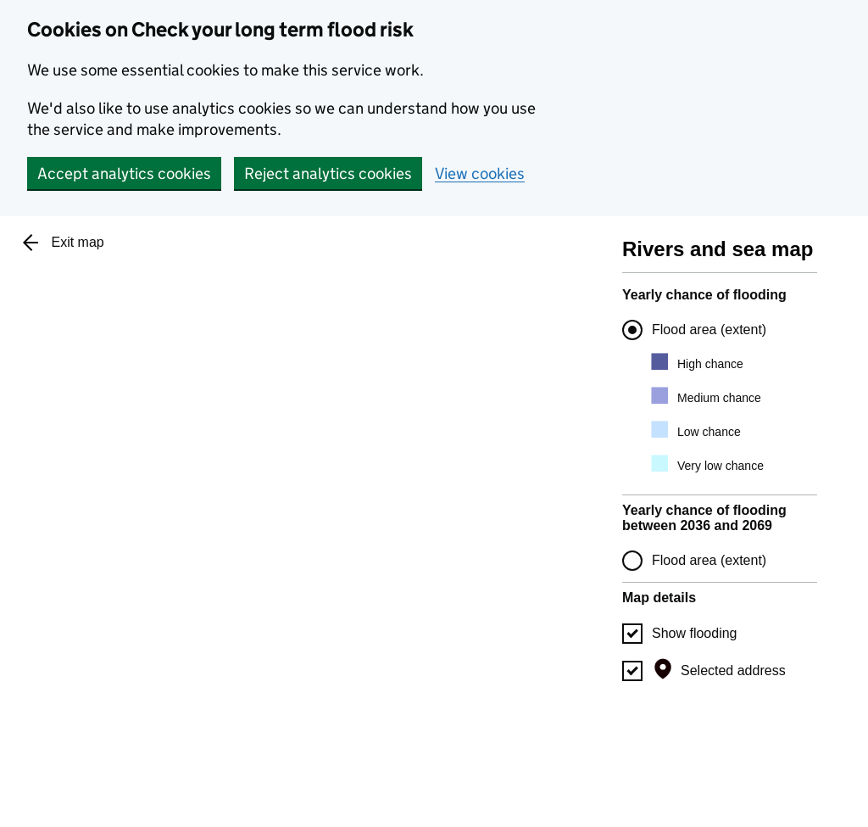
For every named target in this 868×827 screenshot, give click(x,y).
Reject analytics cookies (328, 173)
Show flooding (694, 633)
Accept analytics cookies (124, 173)
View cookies (480, 173)
